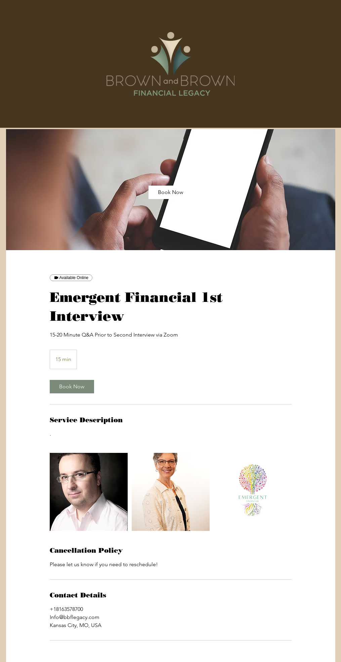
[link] (170, 192)
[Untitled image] (89, 492)
